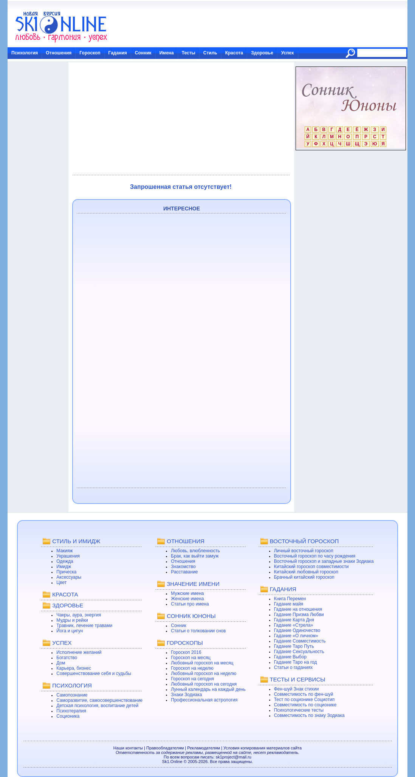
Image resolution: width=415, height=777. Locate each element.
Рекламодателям (203, 748)
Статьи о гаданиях (293, 667)
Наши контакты (128, 748)
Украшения (68, 556)
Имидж (63, 566)
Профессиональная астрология (204, 700)
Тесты (188, 53)
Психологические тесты (299, 710)
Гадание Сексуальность (299, 651)
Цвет (61, 582)
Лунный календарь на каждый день (208, 689)
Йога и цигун (69, 630)
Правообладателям (165, 748)
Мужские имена (187, 593)
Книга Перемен (290, 598)
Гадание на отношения (298, 609)
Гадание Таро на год (295, 662)
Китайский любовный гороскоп (306, 572)
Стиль (210, 53)
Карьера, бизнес (73, 668)
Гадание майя (289, 604)
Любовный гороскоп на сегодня (204, 684)
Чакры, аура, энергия (78, 615)
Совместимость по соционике (305, 704)
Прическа (66, 572)
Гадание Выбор (290, 657)
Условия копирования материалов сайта (262, 748)
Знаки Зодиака (186, 694)
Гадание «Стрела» (293, 625)
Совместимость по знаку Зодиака (309, 715)
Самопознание (71, 695)
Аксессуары (68, 577)
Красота (234, 53)
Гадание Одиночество (297, 630)
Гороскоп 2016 (186, 652)
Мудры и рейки (72, 620)
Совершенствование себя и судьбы (93, 673)
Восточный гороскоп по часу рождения (315, 556)
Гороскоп (89, 53)
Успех (287, 53)
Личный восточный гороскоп (303, 550)
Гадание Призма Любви (299, 614)
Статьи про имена (190, 604)
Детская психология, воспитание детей (97, 705)
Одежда (64, 561)
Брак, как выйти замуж (194, 556)
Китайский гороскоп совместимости (311, 566)
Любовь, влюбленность (195, 550)
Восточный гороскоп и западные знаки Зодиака (324, 561)
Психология (24, 53)
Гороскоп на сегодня (192, 678)
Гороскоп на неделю (192, 668)
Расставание (184, 572)
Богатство (66, 657)
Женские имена (187, 598)
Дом (60, 663)
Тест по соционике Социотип (304, 699)
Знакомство (183, 566)
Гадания (117, 53)
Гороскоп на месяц (191, 657)
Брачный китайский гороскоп (304, 577)
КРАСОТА (65, 594)
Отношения (58, 53)
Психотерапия (71, 711)
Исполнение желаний (78, 652)
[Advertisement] (181, 118)
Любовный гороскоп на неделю (203, 673)
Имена (166, 53)
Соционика (67, 716)
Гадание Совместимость (300, 641)
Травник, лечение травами (84, 625)
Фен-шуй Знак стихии (296, 689)
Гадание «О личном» (296, 635)
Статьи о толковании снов (198, 630)
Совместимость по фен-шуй (303, 694)
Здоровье (262, 53)
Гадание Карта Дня (294, 620)
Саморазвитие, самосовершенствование (99, 700)
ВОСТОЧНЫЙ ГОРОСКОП (304, 541)
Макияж (64, 550)
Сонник (143, 53)
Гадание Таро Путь (294, 646)
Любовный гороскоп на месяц (202, 663)
